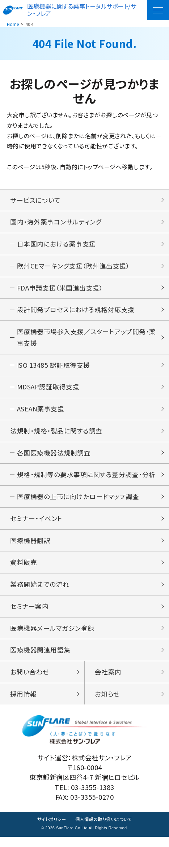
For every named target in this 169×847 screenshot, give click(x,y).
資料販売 (23, 569)
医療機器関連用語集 (40, 658)
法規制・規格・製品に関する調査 (56, 435)
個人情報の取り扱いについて (104, 829)
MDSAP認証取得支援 (48, 390)
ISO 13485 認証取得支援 (54, 368)
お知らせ (107, 703)
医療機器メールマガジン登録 (52, 636)
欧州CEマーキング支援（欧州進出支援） (73, 267)
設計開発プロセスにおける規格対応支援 (76, 311)
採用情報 (23, 703)
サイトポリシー (49, 829)
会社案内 (108, 681)
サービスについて (35, 200)
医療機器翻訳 (30, 547)
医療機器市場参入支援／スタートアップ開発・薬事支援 (86, 340)
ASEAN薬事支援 (41, 413)
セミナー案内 (29, 614)
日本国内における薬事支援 (56, 244)
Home (13, 24)
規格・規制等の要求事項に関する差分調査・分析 (86, 480)
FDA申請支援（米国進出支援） (60, 289)
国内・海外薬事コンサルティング (56, 222)
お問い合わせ (29, 681)
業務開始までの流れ (39, 591)
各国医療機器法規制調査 (54, 457)
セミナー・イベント (36, 524)
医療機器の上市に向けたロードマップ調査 (78, 502)
